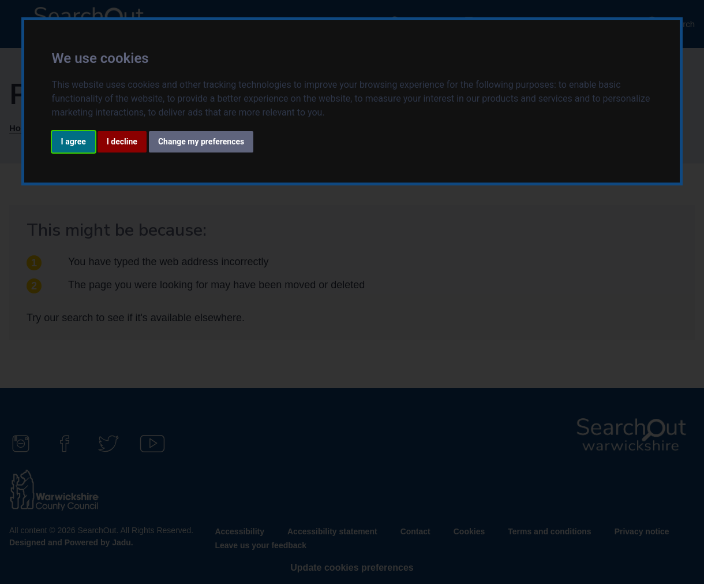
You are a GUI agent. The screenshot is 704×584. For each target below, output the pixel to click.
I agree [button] (73, 141)
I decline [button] (122, 141)
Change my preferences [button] (201, 141)
